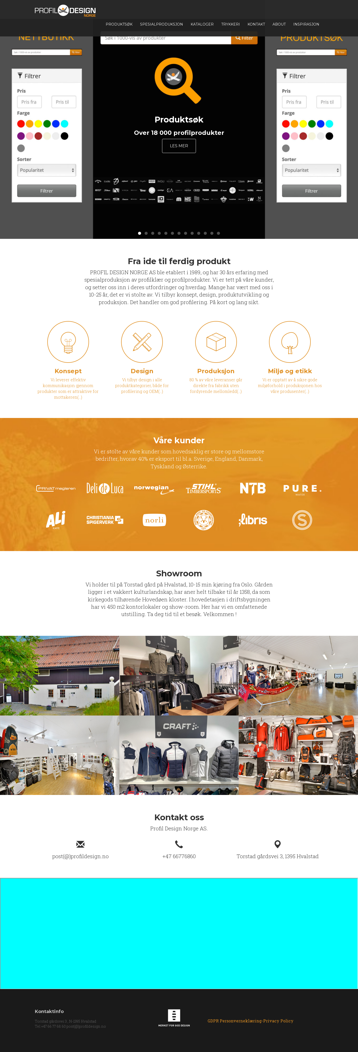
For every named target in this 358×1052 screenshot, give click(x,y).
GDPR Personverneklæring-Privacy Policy (251, 1021)
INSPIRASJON (306, 24)
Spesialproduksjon (161, 24)
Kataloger (202, 24)
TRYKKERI (230, 24)
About (279, 24)
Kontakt (256, 24)
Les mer (179, 145)
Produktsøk (119, 24)
